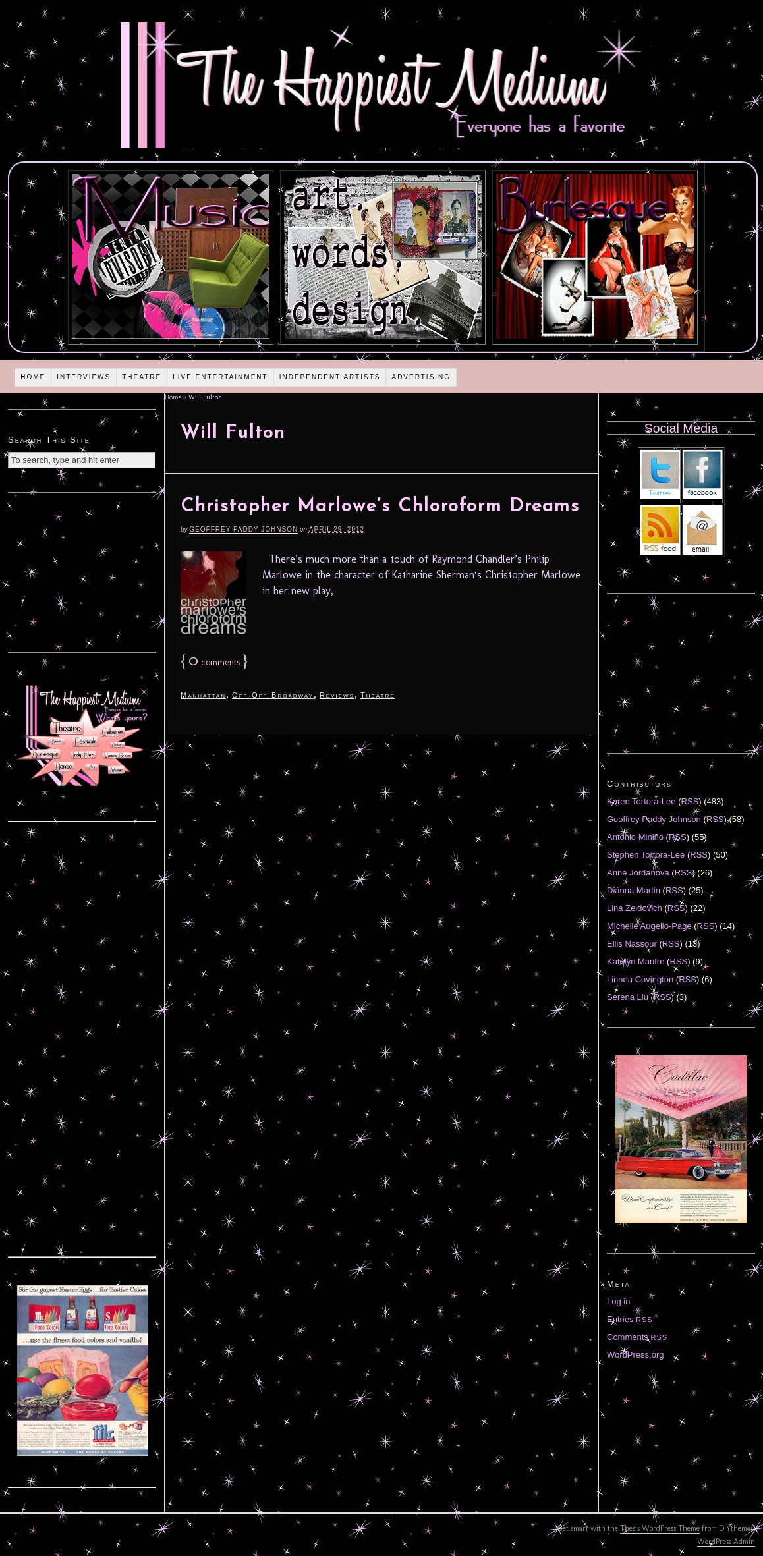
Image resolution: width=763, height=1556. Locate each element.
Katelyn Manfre (635, 961)
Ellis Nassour (632, 944)
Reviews (337, 695)
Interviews (84, 377)
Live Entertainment (220, 377)
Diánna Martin (633, 890)
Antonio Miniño (635, 837)
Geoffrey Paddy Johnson (243, 529)
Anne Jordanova (638, 872)
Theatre (141, 377)
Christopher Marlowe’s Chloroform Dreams (380, 506)
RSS (690, 801)
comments (214, 662)
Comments (637, 1337)
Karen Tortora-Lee (641, 801)
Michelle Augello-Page (649, 926)
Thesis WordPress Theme (660, 1528)
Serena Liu (627, 997)
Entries (630, 1319)
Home (32, 377)
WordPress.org (635, 1355)
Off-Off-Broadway (273, 695)
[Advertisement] (82, 571)
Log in (618, 1301)
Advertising (421, 377)
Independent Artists (330, 377)
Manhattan (203, 695)
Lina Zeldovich (634, 908)
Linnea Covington (640, 979)
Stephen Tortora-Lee (646, 855)
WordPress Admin (726, 1541)
